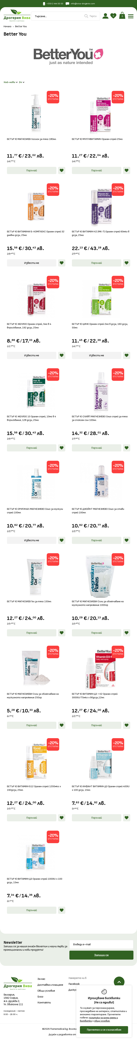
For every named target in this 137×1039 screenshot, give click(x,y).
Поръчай (31, 167)
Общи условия (46, 988)
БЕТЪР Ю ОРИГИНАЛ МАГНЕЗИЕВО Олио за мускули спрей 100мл (32, 507)
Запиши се (101, 952)
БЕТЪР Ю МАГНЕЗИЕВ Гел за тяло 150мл (31, 598)
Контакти (44, 999)
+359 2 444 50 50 (51, 4)
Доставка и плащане (50, 982)
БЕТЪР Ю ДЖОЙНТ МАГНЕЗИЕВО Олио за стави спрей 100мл (100, 507)
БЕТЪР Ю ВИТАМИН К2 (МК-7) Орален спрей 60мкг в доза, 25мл (97, 230)
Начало (7, 27)
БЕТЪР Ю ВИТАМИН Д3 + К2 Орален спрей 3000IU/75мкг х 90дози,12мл (96, 692)
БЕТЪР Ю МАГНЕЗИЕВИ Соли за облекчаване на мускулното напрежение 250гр (35, 692)
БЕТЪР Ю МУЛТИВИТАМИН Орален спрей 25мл (99, 136)
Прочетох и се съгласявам (104, 1029)
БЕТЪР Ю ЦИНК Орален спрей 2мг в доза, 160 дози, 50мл (98, 322)
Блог (40, 994)
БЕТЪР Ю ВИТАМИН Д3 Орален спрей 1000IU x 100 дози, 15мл (34, 877)
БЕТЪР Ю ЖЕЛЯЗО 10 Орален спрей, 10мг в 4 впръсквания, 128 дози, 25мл (33, 415)
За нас (41, 976)
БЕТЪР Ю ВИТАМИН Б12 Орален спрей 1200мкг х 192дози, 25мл (35, 785)
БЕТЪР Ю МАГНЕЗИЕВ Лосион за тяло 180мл (33, 136)
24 (23, 81)
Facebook (74, 981)
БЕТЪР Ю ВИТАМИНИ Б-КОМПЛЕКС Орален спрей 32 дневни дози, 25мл (36, 230)
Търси (91, 16)
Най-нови (11, 81)
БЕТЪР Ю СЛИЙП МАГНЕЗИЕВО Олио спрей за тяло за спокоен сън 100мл (99, 415)
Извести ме (31, 260)
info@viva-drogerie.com (81, 4)
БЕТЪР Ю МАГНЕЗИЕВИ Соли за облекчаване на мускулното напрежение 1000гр (100, 600)
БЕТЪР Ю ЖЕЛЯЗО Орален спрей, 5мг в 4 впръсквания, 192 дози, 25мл (30, 322)
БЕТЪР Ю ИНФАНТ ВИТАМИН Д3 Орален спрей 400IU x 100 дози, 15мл (99, 785)
